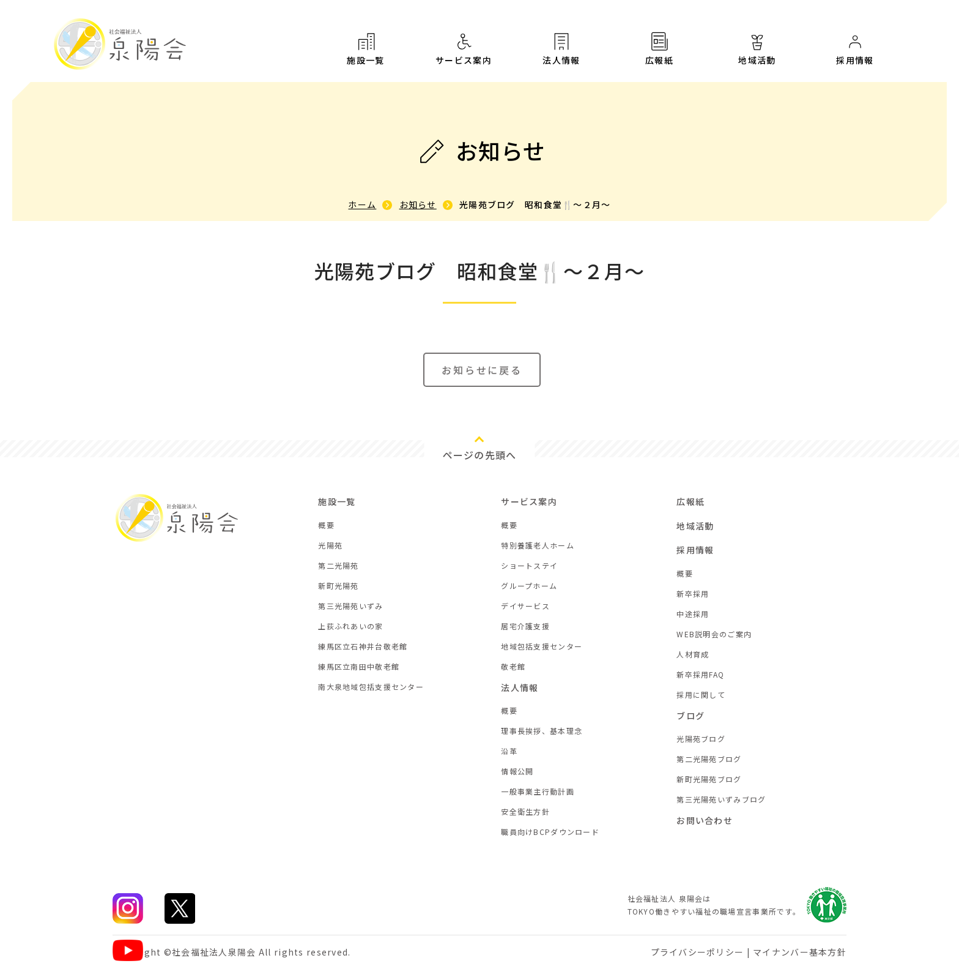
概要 (326, 525)
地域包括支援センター (541, 646)
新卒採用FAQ (700, 674)
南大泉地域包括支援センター (371, 686)
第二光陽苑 (338, 565)
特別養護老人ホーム (537, 545)
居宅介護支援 (525, 626)
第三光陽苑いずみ (350, 606)
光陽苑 (330, 545)
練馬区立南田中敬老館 (358, 666)
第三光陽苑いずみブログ (721, 799)
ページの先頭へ (480, 454)
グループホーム (529, 585)
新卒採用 (692, 593)
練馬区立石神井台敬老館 (362, 646)
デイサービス (525, 606)
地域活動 (757, 53)
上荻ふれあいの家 (350, 626)
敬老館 (513, 666)
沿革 (509, 751)
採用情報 (855, 58)
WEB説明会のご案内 (714, 634)
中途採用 (692, 613)
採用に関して (700, 694)
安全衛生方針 (525, 811)
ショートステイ (529, 565)
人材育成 (692, 654)
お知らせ (418, 204)
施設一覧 (366, 48)
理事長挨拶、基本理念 (541, 730)
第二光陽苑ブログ (708, 759)
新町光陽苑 (338, 585)
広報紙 (659, 49)
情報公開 (517, 771)
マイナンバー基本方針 (799, 952)
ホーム (362, 204)
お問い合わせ (704, 820)
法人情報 (561, 48)
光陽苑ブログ (700, 738)
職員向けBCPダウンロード (550, 831)
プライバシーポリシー (697, 952)
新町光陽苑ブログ (708, 779)
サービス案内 (463, 48)
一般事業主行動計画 (537, 791)
